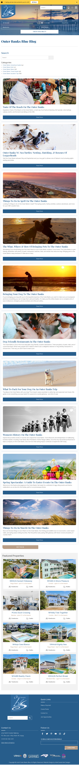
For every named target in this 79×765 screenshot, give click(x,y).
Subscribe (71, 747)
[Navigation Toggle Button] (76, 7)
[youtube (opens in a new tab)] (56, 734)
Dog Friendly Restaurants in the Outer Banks (26, 341)
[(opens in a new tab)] (21, 569)
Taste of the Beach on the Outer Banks (23, 107)
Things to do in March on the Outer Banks (26, 528)
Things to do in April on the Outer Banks (25, 201)
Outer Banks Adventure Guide (12, 65)
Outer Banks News (8, 69)
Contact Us (44, 713)
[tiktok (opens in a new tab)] (64, 734)
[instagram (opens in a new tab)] (60, 734)
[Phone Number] (68, 7)
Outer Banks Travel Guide (10, 71)
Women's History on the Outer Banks (22, 434)
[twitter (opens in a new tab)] (47, 734)
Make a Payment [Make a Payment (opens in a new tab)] (46, 705)
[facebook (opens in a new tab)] (43, 734)
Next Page (20, 547)
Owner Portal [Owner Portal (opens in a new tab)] (45, 709)
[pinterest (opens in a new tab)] (51, 734)
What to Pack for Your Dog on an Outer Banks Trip (30, 389)
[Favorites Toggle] (72, 7)
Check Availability (39, 31)
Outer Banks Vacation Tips (11, 73)
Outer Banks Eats (8, 67)
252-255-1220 (9, 739)
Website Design (48, 762)
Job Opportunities (46, 717)
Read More (39, 117)
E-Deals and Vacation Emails (51, 739)
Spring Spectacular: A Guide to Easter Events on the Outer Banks (37, 482)
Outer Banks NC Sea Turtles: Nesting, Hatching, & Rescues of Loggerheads (35, 154)
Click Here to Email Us (7, 743)
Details (34, 2)
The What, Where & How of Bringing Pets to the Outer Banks (35, 246)
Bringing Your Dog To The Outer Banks (23, 294)
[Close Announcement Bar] (77, 2)
